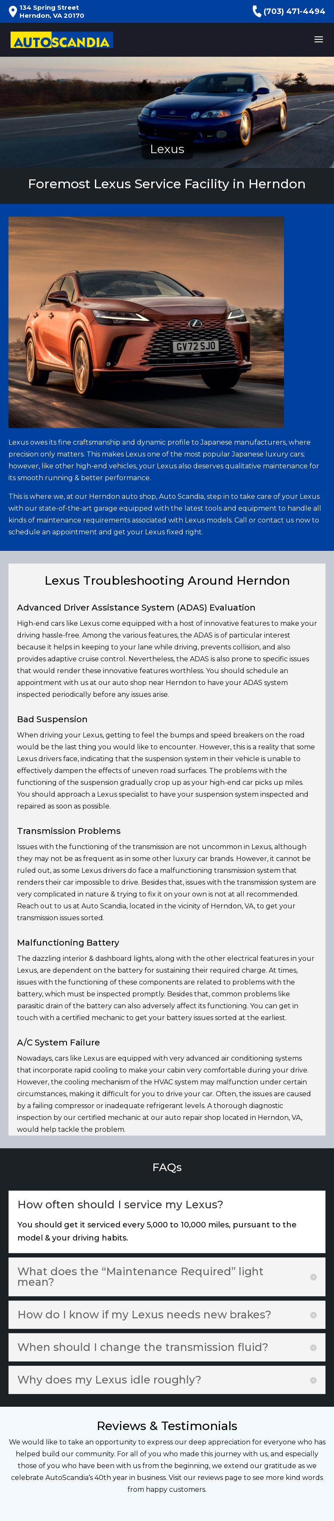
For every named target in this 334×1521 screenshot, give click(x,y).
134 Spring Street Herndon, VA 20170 (46, 11)
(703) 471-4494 (289, 11)
